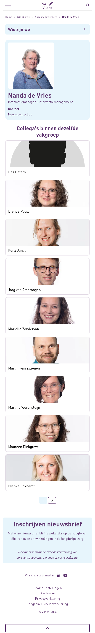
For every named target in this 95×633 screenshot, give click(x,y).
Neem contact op (20, 114)
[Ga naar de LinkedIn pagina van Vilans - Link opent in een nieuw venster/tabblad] (58, 575)
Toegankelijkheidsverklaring (47, 604)
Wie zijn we (19, 29)
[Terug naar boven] (47, 628)
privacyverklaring (66, 557)
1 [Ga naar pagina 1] (43, 501)
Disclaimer (47, 593)
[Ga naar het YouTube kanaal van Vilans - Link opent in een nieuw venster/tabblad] (65, 575)
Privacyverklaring (47, 598)
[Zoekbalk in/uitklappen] (88, 5)
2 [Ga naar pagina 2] (52, 501)
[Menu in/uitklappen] (8, 5)
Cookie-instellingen (47, 588)
